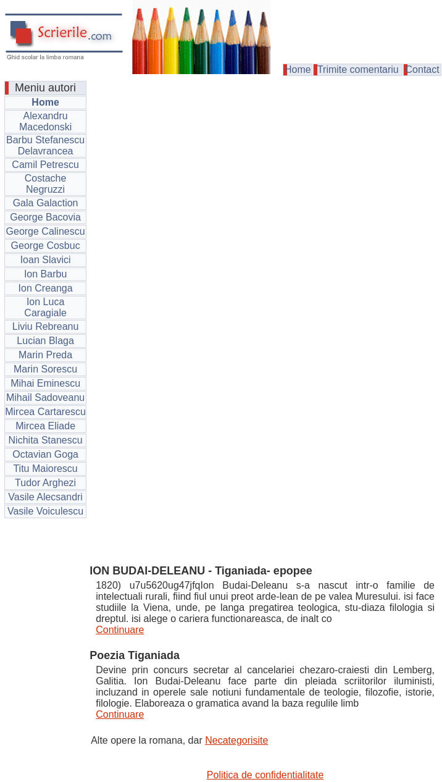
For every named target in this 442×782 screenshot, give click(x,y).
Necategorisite (236, 740)
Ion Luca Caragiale (45, 307)
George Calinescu (45, 231)
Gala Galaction (45, 203)
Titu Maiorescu (45, 468)
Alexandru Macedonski (45, 121)
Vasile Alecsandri (45, 497)
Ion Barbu (45, 274)
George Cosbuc (45, 245)
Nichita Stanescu (46, 440)
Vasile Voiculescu (45, 511)
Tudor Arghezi (45, 482)
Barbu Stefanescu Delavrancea (45, 145)
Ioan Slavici (45, 259)
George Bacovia (45, 217)
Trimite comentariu (358, 69)
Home (298, 69)
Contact (423, 69)
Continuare (120, 629)
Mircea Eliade (45, 426)
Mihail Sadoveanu (45, 397)
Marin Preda (45, 355)
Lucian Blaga (45, 340)
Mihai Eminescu (45, 383)
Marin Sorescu (45, 369)
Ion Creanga (46, 288)
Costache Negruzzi (46, 184)
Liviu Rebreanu (45, 326)
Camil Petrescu (45, 164)
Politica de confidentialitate (265, 775)
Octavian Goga (45, 454)
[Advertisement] (265, 175)
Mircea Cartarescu (45, 411)
